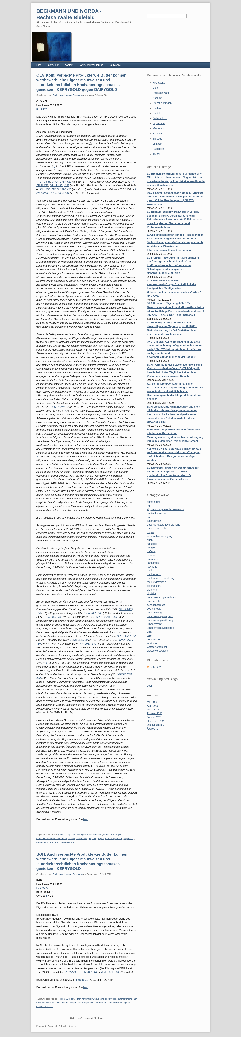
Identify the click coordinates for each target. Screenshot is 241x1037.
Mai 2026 (152, 702)
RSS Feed (155, 667)
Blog (39, 65)
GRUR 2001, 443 (88, 972)
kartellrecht (153, 563)
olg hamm (152, 589)
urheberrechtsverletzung (161, 627)
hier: (85, 819)
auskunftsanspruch (157, 513)
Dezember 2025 (156, 721)
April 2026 (152, 705)
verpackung (129, 838)
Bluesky (157, 133)
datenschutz (154, 521)
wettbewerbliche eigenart (47, 842)
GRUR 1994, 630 (61, 189)
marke (150, 570)
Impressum (53, 65)
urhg (149, 631)
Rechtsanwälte (161, 92)
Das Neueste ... (156, 725)
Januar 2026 (154, 717)
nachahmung (82, 838)
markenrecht (154, 574)
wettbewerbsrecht (69, 842)
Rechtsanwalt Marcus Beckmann (68, 95)
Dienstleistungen (162, 103)
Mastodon (158, 128)
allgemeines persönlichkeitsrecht (165, 509)
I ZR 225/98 (70, 972)
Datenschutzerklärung (91, 65)
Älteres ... (152, 728)
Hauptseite (115, 65)
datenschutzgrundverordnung (163, 524)
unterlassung (154, 612)
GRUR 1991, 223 (59, 185)
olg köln (92, 838)
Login (150, 685)
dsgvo (150, 532)
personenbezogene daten (161, 597)
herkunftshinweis (94, 834)
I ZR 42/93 (44, 189)
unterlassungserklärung (160, 620)
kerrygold (117, 834)
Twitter (156, 154)
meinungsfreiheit (156, 582)
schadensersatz (156, 605)
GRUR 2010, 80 (78, 640)
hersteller (107, 834)
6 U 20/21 (41, 109)
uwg (149, 635)
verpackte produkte (113, 838)
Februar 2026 (154, 713)
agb (149, 505)
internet (151, 555)
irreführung (153, 559)
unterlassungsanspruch (160, 616)
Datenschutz (160, 118)
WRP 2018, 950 (87, 643)
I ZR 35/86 (44, 181)
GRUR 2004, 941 (59, 193)
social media (154, 608)
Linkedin (157, 143)
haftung (151, 551)
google (151, 547)
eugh (150, 540)
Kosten (157, 108)
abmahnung (154, 501)
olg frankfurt (153, 585)
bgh (72, 999)
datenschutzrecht (156, 528)
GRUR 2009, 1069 (106, 617)
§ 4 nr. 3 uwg (64, 834)
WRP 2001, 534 (110, 972)
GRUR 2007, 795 (52, 617)
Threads (157, 138)
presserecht (153, 601)
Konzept (157, 98)
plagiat (100, 838)
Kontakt (69, 65)
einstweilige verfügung (159, 536)
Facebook (158, 149)
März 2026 (153, 709)
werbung (152, 643)
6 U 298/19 (58, 407)
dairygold (81, 834)
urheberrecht (154, 624)
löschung (152, 566)
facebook (152, 543)
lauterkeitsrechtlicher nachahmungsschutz (55, 838)
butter (73, 834)
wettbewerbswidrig (157, 650)
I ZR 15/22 (42, 888)
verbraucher (154, 639)
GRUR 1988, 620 (61, 181)
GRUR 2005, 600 (92, 613)
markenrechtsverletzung (160, 578)
